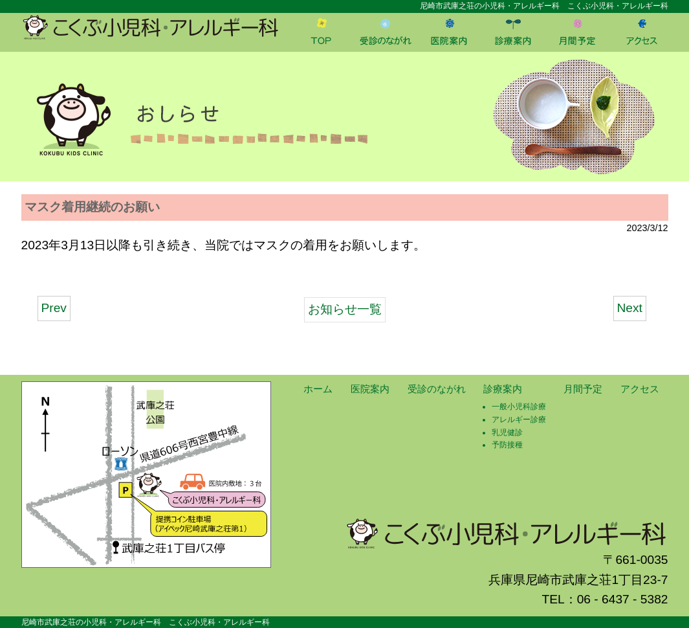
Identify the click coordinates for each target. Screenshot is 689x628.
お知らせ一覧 (345, 309)
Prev (54, 308)
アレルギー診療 (519, 419)
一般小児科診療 (519, 406)
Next (629, 308)
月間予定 (582, 388)
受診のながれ (437, 388)
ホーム (318, 388)
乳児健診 (507, 432)
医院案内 (370, 388)
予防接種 (507, 444)
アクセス (639, 388)
